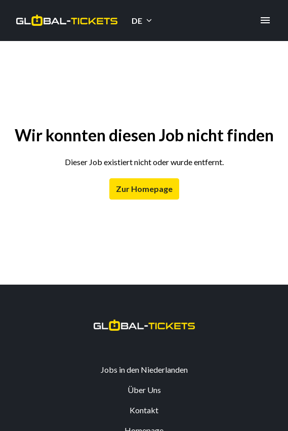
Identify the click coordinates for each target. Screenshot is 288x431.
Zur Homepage (144, 188)
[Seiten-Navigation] (265, 20)
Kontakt (144, 410)
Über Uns (144, 390)
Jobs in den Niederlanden (144, 369)
